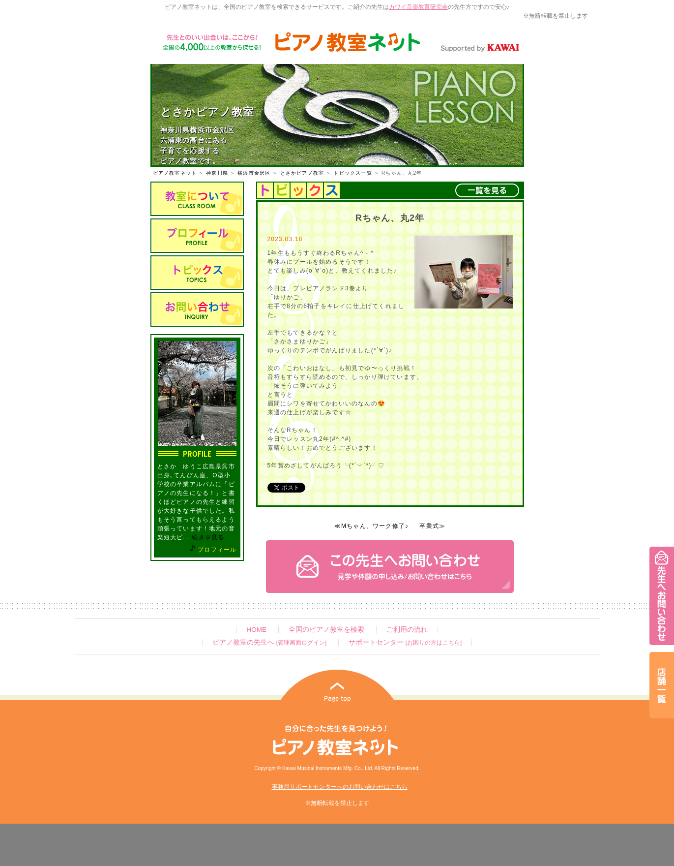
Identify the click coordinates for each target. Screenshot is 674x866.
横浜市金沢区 (253, 173)
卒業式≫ (432, 526)
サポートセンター (405, 642)
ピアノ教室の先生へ (269, 642)
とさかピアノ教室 (302, 173)
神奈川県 (217, 173)
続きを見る (208, 537)
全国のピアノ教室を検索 (326, 629)
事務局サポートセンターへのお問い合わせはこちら (340, 787)
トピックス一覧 (352, 173)
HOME (256, 629)
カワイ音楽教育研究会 (418, 6)
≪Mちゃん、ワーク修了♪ (371, 526)
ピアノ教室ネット (175, 173)
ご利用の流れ (407, 629)
